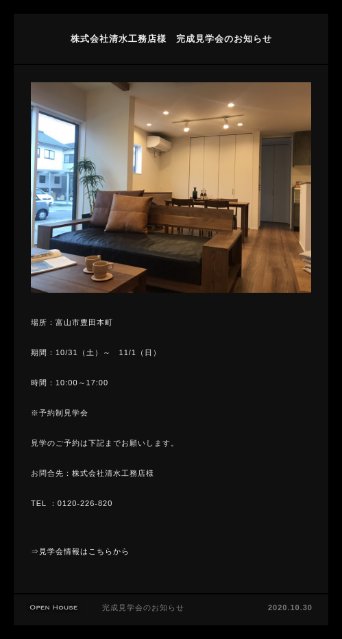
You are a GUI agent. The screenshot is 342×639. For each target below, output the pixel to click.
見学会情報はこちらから (84, 551)
